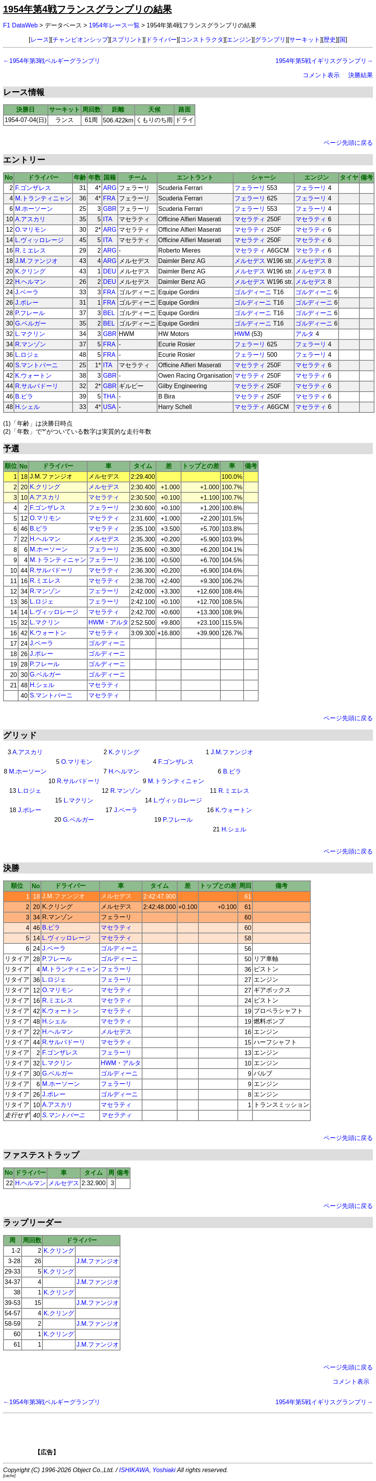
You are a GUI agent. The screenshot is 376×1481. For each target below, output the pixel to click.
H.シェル (27, 407)
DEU (109, 271)
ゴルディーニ (252, 292)
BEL (109, 313)
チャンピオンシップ (80, 39)
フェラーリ (249, 188)
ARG (110, 188)
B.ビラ (24, 396)
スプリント (127, 39)
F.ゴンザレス (33, 188)
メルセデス (249, 261)
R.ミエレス (30, 250)
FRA (109, 198)
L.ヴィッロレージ (39, 240)
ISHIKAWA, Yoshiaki (147, 1470)
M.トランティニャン (43, 198)
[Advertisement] (201, 1437)
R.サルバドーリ (36, 386)
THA (109, 396)
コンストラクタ (202, 39)
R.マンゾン (30, 344)
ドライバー (161, 39)
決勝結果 (360, 75)
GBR (110, 208)
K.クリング (30, 271)
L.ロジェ (27, 354)
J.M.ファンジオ (36, 261)
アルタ (304, 334)
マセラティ (249, 219)
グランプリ (270, 39)
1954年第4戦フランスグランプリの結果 (87, 9)
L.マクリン (30, 334)
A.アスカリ (30, 219)
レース (39, 39)
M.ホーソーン (34, 208)
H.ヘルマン (30, 281)
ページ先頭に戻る (348, 142)
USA (109, 407)
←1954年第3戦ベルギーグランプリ (52, 61)
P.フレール (30, 313)
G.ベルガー (30, 323)
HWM (242, 334)
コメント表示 (321, 75)
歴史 (329, 39)
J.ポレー (26, 302)
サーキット (304, 39)
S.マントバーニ (36, 365)
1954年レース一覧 (114, 25)
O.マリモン (30, 229)
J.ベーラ (26, 292)
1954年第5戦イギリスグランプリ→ (324, 61)
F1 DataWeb (20, 25)
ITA (107, 219)
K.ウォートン (33, 375)
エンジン (239, 39)
